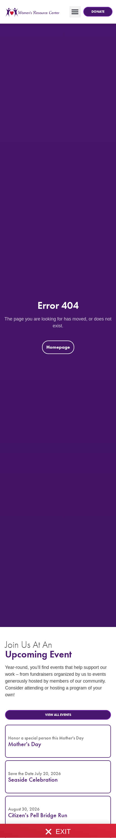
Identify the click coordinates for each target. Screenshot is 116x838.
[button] (98, 12)
